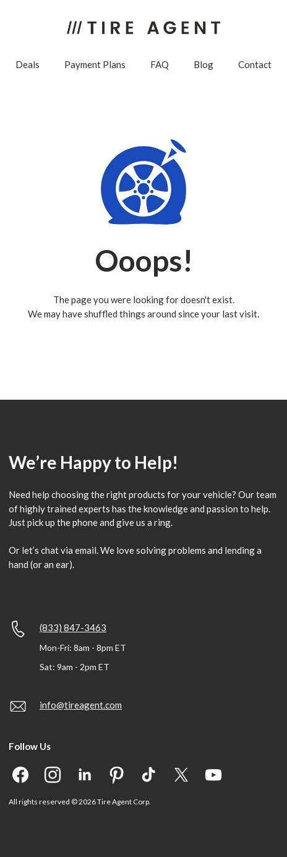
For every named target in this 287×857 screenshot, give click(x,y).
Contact (255, 64)
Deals (27, 64)
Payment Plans (95, 64)
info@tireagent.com (81, 704)
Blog (203, 64)
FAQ (159, 64)
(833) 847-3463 (73, 627)
